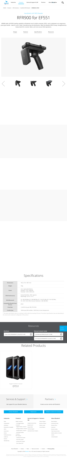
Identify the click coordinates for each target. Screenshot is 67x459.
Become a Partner (42, 423)
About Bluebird (55, 418)
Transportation (6, 423)
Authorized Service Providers (33, 430)
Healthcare (6, 436)
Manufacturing (6, 440)
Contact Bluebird (54, 436)
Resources (51, 32)
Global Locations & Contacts (56, 433)
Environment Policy (54, 423)
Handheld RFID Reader (25, 8)
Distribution (6, 425)
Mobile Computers (19, 421)
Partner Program (42, 421)
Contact (43, 448)
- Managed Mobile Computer (21, 428)
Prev (3, 83)
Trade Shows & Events (55, 431)
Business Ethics (54, 425)
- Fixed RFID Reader (20, 439)
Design (15, 32)
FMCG (5, 429)
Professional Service (7, 435)
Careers (52, 435)
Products (9, 8)
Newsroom (53, 427)
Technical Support (31, 429)
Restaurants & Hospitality (8, 427)
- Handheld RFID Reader (20, 437)
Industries (6, 418)
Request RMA (30, 427)
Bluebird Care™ (30, 425)
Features (25, 32)
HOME (4, 8)
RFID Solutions (16, 8)
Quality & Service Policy (32, 423)
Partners (41, 418)
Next (63, 83)
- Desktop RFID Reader (20, 441)
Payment (5, 438)
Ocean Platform (42, 427)
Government (6, 431)
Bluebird (27, 451)
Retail (5, 421)
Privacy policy (51, 448)
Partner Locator (42, 425)
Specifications (38, 32)
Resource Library (54, 429)
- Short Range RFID (19, 443)
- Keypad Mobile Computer (21, 430)
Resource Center (35, 448)
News (28, 448)
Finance (5, 433)
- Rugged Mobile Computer (21, 426)
